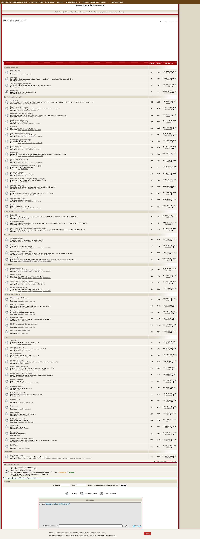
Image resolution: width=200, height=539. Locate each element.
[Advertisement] (90, 42)
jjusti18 (168, 116)
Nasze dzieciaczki (16, 317)
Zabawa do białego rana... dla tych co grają (25, 166)
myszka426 (21, 383)
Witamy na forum (11, 67)
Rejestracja (83, 12)
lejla (168, 260)
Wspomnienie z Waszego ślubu (21, 281)
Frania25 (168, 440)
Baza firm (60, 2)
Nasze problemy (16, 311)
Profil (90, 12)
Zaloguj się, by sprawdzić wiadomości (105, 12)
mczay (168, 421)
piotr (22, 74)
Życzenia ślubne (71, 2)
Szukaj (61, 12)
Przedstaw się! (15, 71)
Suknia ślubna (15, 275)
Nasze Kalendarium (17, 386)
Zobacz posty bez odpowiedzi (168, 22)
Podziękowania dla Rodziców (21, 251)
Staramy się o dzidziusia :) (19, 298)
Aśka (25, 74)
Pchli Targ (14, 445)
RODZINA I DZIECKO (12, 294)
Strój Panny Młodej (17, 185)
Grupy (77, 12)
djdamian (168, 168)
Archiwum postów (16, 455)
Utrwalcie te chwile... (17, 172)
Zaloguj (121, 12)
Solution (168, 79)
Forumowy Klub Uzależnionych (21, 373)
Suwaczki (13, 77)
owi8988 (168, 174)
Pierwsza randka (16, 354)
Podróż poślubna (16, 268)
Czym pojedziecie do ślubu (20, 133)
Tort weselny (15, 258)
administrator (168, 92)
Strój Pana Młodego (17, 198)
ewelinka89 (35, 103)
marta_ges (32, 301)
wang (168, 253)
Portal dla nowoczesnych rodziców (94, 2)
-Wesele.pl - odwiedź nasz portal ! (15, 2)
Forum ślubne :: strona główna (13, 22)
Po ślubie (8, 264)
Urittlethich (168, 375)
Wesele (7, 235)
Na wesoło (14, 432)
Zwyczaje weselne (16, 238)
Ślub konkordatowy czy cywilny (21, 114)
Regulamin (14, 90)
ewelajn (30, 241)
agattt (29, 74)
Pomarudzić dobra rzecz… (19, 367)
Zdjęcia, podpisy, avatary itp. (20, 84)
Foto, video (14, 215)
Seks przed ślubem (17, 347)
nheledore (38, 116)
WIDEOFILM (28, 136)
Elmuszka (42, 458)
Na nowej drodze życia (18, 288)
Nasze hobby (15, 399)
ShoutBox (90, 500)
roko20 (168, 181)
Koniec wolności (16, 205)
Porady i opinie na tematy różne (21, 438)
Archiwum (8, 452)
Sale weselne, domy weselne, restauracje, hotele (28, 228)
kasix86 (168, 200)
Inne (6, 337)
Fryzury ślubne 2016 (36, 2)
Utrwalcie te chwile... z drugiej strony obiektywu (27, 179)
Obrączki (13, 127)
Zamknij (147, 533)
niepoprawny (168, 395)
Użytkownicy (69, 12)
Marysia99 (168, 457)
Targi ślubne (14, 341)
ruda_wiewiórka (37, 241)
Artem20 (168, 122)
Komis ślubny (49, 2)
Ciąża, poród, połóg (17, 304)
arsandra (20, 363)
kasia (19, 74)
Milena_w (28, 470)
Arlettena (168, 240)
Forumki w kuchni (16, 380)
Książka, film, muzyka (18, 393)
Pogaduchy (14, 406)
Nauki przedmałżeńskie (18, 120)
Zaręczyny (14, 100)
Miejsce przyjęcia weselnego (20, 140)
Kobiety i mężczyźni (17, 419)
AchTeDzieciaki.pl (117, 2)
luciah (168, 194)
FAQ (56, 12)
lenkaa (168, 86)
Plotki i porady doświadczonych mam (24, 324)
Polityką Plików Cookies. (98, 532)
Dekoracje (14, 153)
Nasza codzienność (17, 360)
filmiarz (168, 217)
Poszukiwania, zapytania (14, 211)
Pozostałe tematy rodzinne (20, 330)
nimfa (26, 301)
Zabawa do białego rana (19, 159)
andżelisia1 (168, 247)
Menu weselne (15, 146)
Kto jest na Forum (11, 465)
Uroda (12, 192)
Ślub (2, 2)
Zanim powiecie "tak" (13, 97)
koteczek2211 (39, 156)
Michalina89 (168, 382)
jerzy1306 (168, 224)
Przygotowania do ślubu (19, 107)
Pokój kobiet (14, 412)
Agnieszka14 (168, 109)
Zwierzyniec (14, 425)
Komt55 (168, 73)
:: (79, 2)
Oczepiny (13, 245)
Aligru (168, 388)
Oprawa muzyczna (17, 222)
